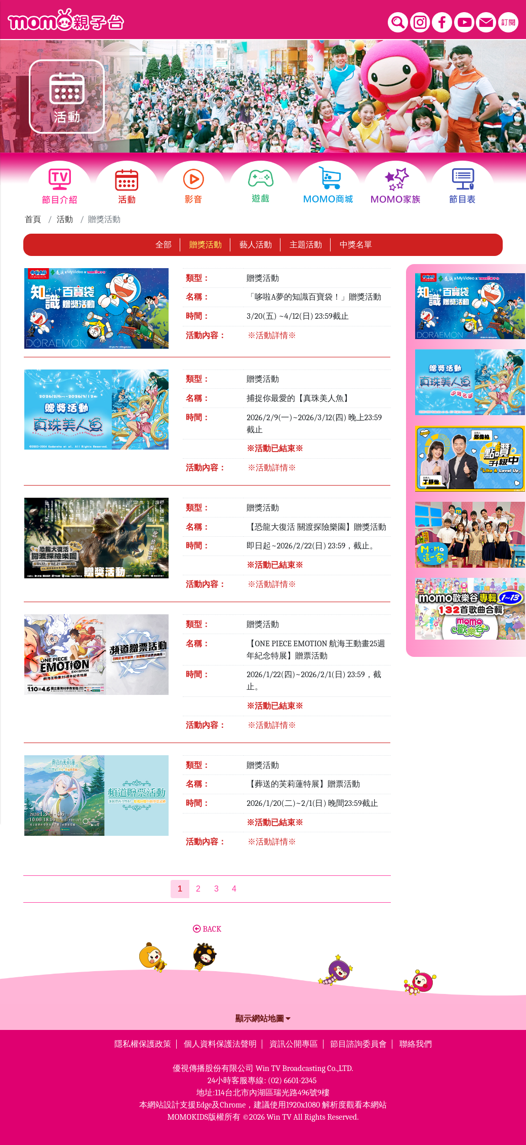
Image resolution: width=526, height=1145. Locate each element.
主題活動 (306, 242)
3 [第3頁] (216, 886)
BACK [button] (207, 926)
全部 (163, 242)
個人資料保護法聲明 (220, 1041)
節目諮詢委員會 (358, 1041)
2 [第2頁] (198, 886)
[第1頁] (180, 886)
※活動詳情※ (272, 333)
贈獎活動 (205, 242)
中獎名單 (356, 242)
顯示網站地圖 (263, 1016)
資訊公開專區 (293, 1041)
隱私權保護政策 (142, 1041)
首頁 (33, 216)
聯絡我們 (415, 1041)
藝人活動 (255, 242)
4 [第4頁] (234, 886)
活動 (65, 216)
